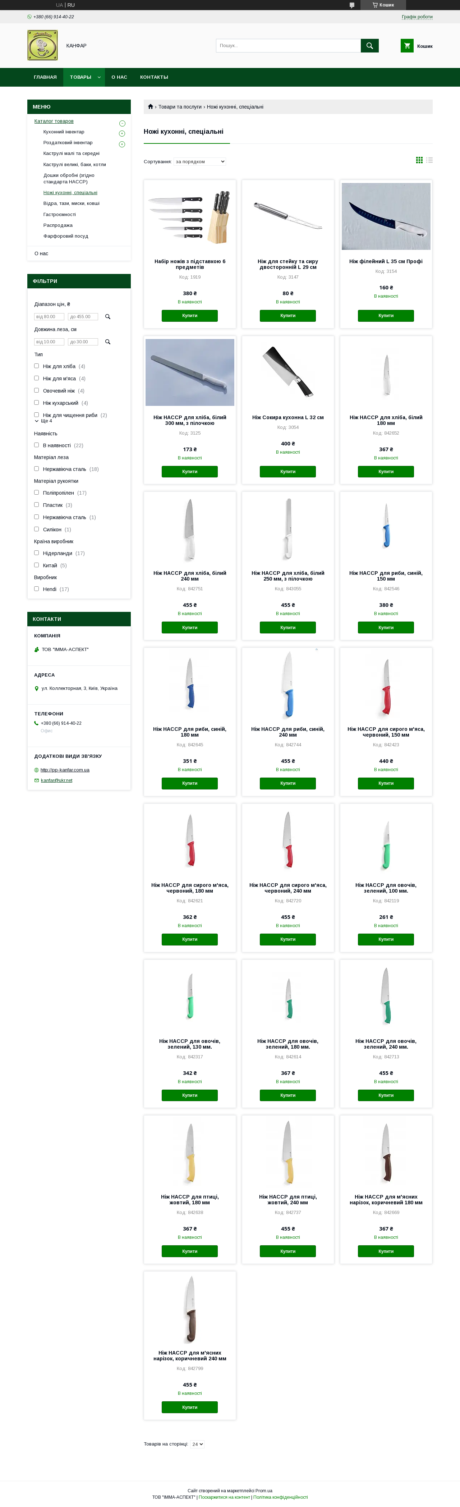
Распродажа (58, 225)
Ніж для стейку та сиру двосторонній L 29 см (288, 264)
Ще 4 (46, 420)
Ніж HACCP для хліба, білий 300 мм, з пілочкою (189, 420)
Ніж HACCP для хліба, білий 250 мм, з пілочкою (288, 576)
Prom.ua (264, 1490)
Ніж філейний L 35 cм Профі (386, 261)
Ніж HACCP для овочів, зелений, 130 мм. (189, 1044)
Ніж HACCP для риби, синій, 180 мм (189, 732)
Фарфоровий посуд (65, 236)
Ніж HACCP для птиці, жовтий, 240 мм (288, 1199)
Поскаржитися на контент (224, 1497)
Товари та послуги (180, 107)
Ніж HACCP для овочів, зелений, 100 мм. (386, 888)
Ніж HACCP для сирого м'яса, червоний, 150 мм (386, 732)
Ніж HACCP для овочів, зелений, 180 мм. (287, 1044)
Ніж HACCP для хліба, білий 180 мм (386, 420)
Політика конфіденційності (280, 1497)
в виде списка (429, 162)
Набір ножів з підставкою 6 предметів (190, 264)
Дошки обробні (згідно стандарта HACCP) (69, 178)
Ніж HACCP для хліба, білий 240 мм (189, 576)
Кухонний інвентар (63, 131)
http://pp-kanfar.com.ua (65, 770)
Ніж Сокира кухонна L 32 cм (288, 417)
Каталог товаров (54, 121)
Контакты (154, 77)
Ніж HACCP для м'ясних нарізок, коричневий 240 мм (189, 1355)
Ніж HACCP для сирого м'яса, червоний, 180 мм (190, 888)
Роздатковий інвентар (68, 142)
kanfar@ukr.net (56, 780)
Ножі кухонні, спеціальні (70, 192)
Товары (80, 77)
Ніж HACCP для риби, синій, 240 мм (288, 732)
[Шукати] (370, 45)
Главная (45, 77)
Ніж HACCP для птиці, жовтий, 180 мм (190, 1199)
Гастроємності (59, 214)
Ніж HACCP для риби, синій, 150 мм (386, 576)
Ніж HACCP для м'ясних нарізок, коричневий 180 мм (386, 1199)
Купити (189, 315)
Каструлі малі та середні (71, 153)
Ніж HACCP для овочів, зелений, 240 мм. (386, 1044)
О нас (119, 77)
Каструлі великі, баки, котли (74, 164)
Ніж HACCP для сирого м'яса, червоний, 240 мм (288, 888)
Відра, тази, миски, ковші (71, 203)
